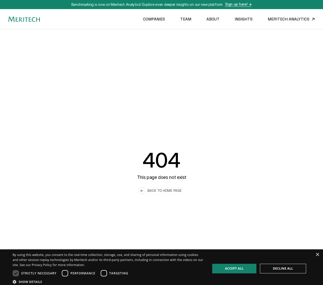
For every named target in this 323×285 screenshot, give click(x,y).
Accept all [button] (234, 268)
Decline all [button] (283, 268)
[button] (109, 281)
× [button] (317, 255)
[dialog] (161, 267)
